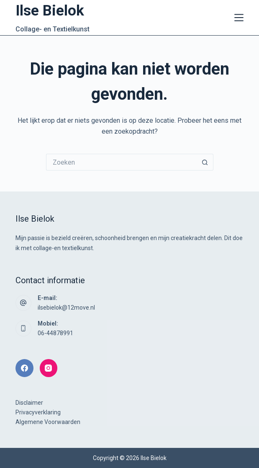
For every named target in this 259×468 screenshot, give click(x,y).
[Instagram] (49, 368)
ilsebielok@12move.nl (66, 307)
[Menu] (239, 17)
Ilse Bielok (49, 10)
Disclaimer (29, 402)
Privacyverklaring (38, 412)
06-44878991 (55, 333)
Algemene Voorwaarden (47, 422)
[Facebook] (24, 368)
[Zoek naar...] (121, 162)
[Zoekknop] (205, 162)
